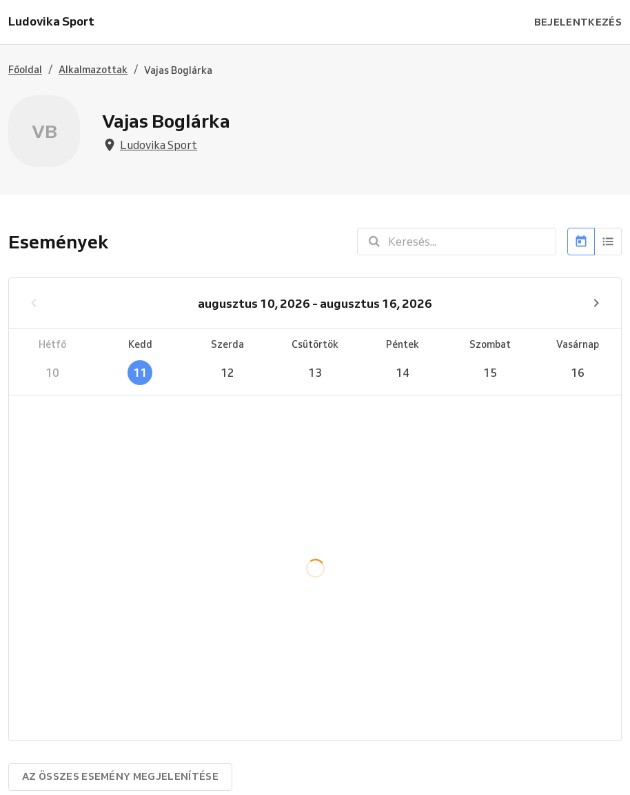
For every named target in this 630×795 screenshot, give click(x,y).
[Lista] (608, 241)
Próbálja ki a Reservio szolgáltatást (265, 778)
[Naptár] (581, 241)
